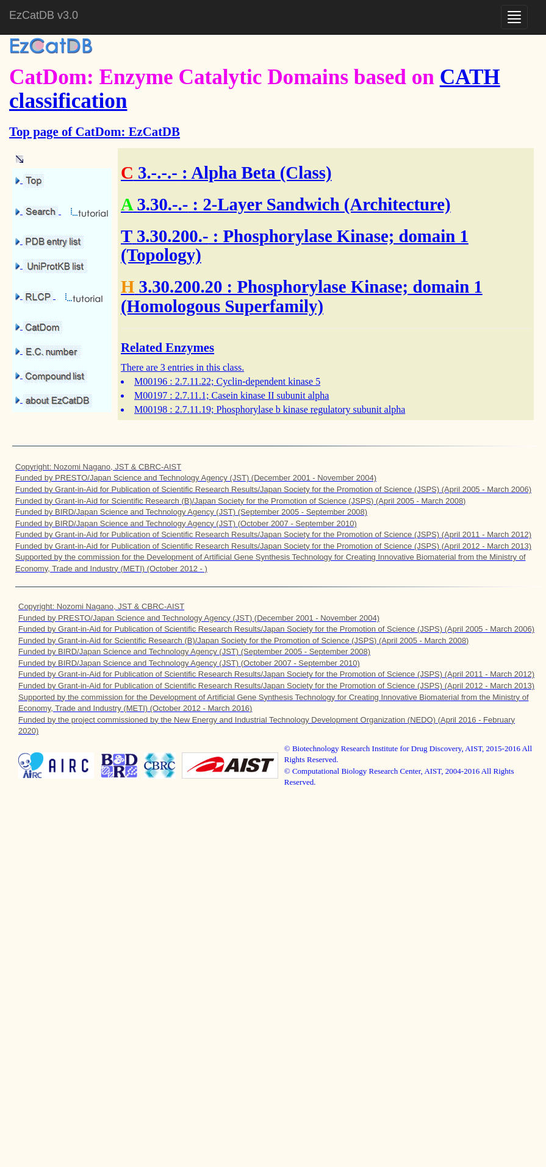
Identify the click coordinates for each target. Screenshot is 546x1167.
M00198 (150, 409)
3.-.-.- (158, 172)
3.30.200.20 (181, 286)
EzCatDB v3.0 (43, 15)
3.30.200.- (173, 236)
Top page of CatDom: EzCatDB (94, 131)
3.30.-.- (162, 204)
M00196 (150, 381)
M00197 (150, 395)
